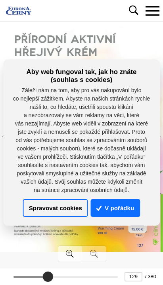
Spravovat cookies (55, 208)
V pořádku (115, 208)
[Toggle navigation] (152, 10)
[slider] (48, 277)
